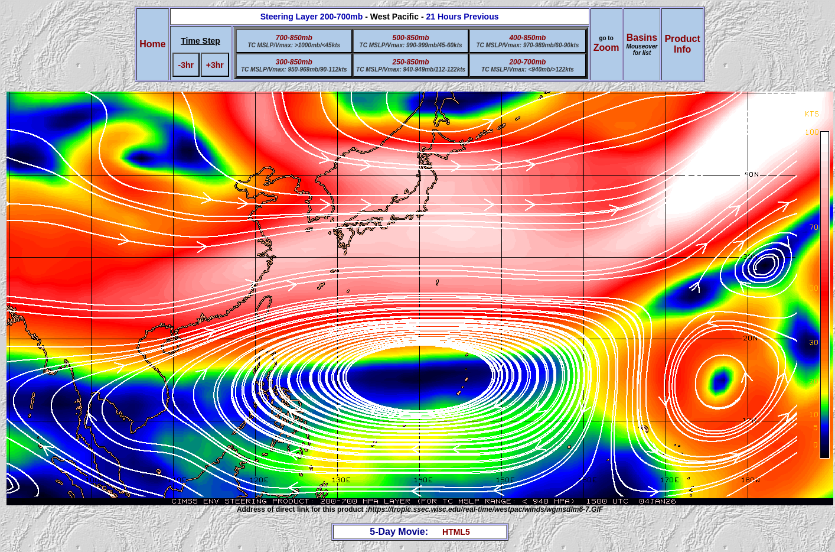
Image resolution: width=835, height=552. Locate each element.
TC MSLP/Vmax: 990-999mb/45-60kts (411, 45)
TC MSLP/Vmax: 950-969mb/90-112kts (294, 69)
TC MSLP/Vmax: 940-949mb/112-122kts (410, 69)
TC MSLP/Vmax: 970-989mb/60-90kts (527, 45)
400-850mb (527, 38)
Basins (642, 44)
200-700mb (527, 62)
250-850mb (411, 62)
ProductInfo (682, 44)
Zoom (606, 48)
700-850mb (294, 38)
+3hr (215, 65)
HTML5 (456, 532)
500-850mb (411, 38)
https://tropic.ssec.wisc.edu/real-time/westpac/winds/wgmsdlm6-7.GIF (485, 509)
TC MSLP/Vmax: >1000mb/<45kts (293, 45)
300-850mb (294, 62)
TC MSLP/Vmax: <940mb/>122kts (527, 69)
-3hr (186, 65)
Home (152, 44)
